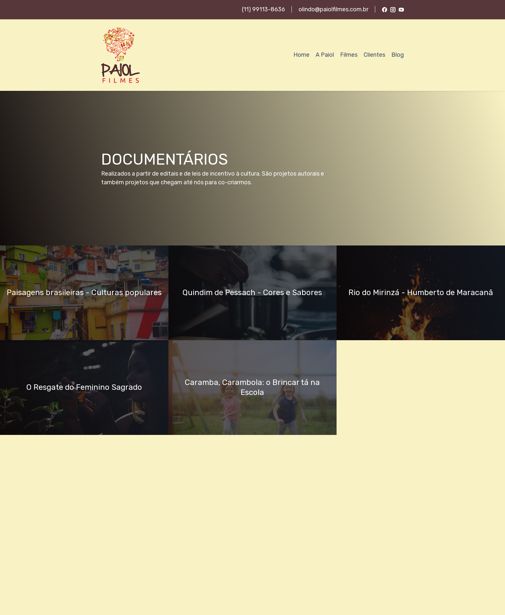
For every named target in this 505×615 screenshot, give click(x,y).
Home (301, 54)
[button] (84, 292)
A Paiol (325, 54)
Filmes (348, 54)
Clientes (374, 54)
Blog (397, 54)
